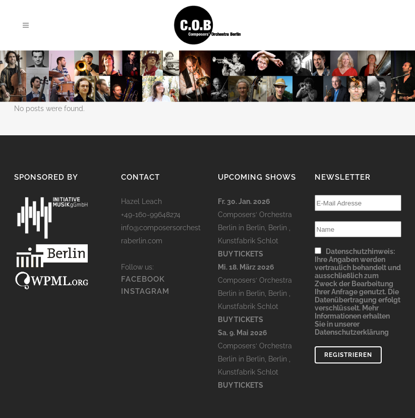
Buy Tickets (240, 254)
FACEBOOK (143, 279)
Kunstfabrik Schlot (248, 241)
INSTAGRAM (145, 291)
